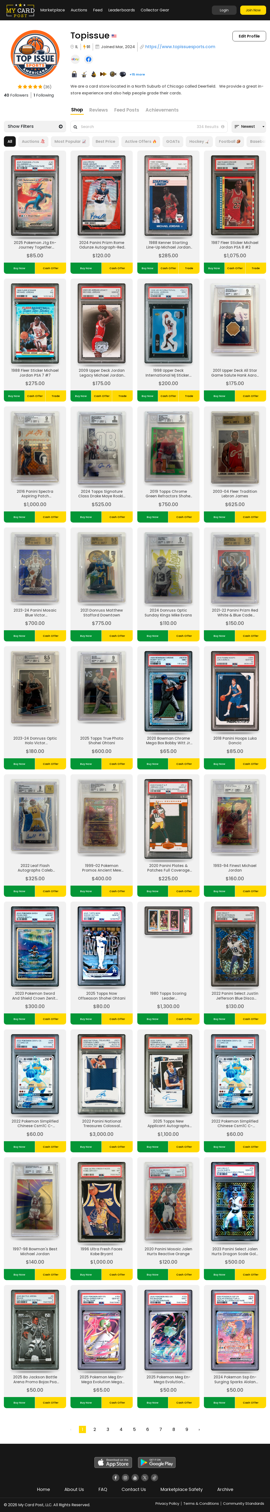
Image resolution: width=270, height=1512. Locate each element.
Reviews (98, 110)
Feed (97, 10)
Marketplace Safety (182, 1489)
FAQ (103, 1489)
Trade (189, 268)
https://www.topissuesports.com (180, 47)
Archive (225, 1489)
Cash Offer (50, 268)
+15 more (137, 74)
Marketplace (52, 10)
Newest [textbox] (248, 126)
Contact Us (134, 1489)
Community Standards (243, 1503)
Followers (16, 95)
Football (229, 141)
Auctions (79, 10)
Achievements (162, 110)
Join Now (253, 10)
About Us (74, 1489)
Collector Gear (155, 10)
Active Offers (140, 141)
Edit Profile (249, 36)
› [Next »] (199, 1429)
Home (43, 1489)
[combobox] (248, 127)
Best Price (105, 141)
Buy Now (19, 268)
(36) (47, 87)
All (10, 141)
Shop (77, 109)
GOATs (173, 141)
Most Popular (70, 141)
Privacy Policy (167, 1503)
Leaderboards (121, 10)
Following (44, 95)
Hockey (199, 141)
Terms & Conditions (201, 1503)
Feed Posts (126, 110)
